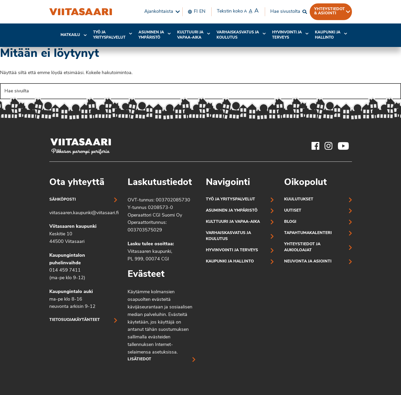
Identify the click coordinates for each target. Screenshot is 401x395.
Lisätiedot (139, 359)
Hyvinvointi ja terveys (232, 250)
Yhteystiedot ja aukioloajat (302, 247)
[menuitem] (161, 11)
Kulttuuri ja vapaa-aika (190, 35)
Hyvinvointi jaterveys (287, 35)
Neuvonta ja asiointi (308, 262)
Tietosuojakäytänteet (74, 320)
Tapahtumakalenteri (308, 233)
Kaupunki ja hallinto (327, 35)
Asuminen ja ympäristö (151, 35)
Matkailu (70, 35)
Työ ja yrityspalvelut (109, 35)
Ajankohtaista (158, 11)
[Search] (200, 91)
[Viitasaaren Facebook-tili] (315, 146)
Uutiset (292, 211)
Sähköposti (62, 200)
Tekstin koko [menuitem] (238, 11)
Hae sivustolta (285, 11)
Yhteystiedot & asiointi (329, 11)
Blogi (290, 222)
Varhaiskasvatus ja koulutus (238, 35)
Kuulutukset (298, 199)
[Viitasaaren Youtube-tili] (343, 146)
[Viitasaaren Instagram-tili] (328, 146)
